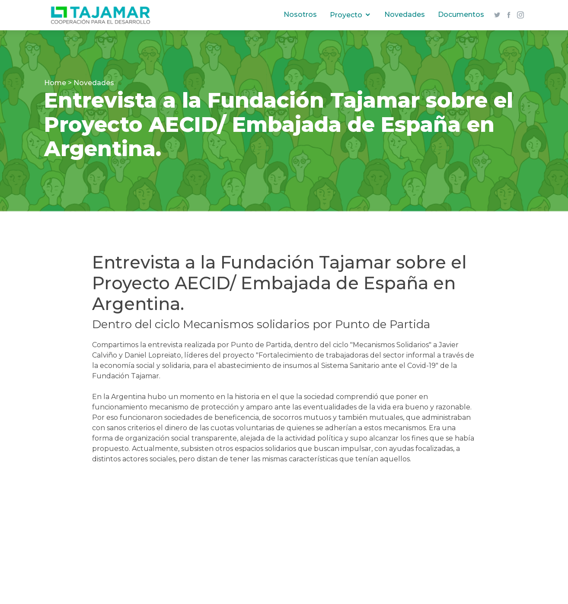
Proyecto (345, 15)
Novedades (403, 14)
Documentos (460, 14)
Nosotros (299, 14)
